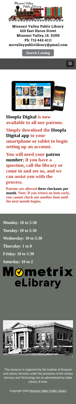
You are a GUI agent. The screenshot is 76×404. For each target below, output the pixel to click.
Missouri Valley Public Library (48, 390)
